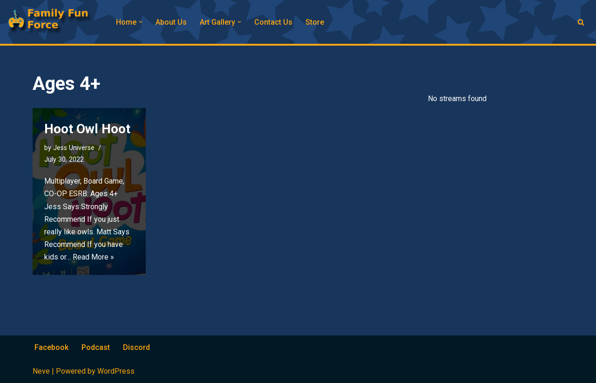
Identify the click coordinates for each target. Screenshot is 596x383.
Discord (136, 347)
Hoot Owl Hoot (87, 129)
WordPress (116, 371)
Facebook (51, 347)
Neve (41, 371)
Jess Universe (74, 148)
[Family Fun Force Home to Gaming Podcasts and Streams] (53, 21)
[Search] (580, 22)
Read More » (93, 257)
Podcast (95, 347)
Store (314, 22)
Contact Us (273, 22)
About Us (171, 22)
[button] (140, 22)
